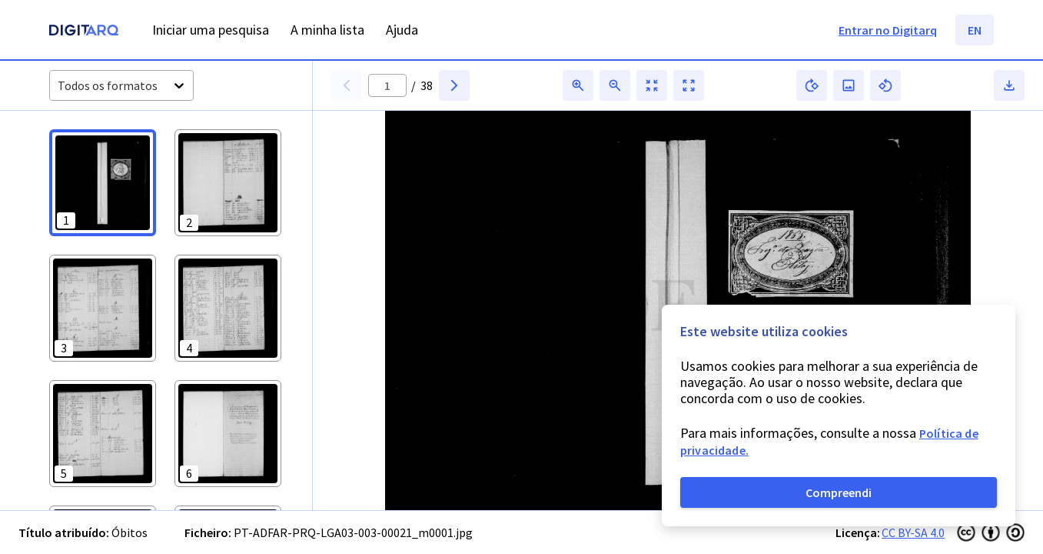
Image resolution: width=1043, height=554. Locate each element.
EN (975, 30)
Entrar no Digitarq (888, 30)
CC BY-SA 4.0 (913, 532)
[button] (102, 182)
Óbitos (129, 532)
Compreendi (839, 492)
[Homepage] (83, 32)
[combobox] (59, 86)
